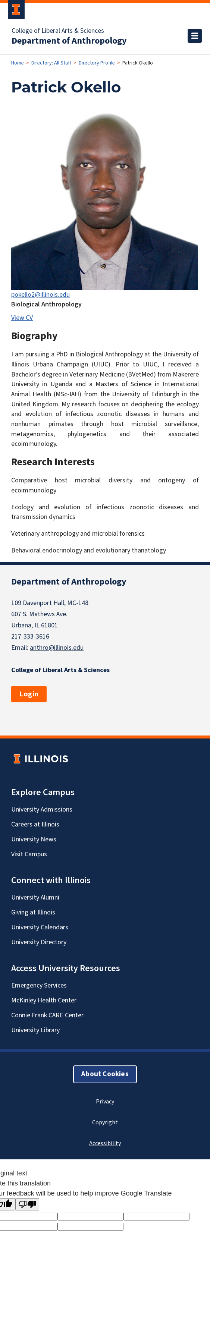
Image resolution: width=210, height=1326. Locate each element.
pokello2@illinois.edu (40, 294)
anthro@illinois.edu (57, 647)
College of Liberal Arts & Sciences (58, 30)
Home (17, 63)
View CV (22, 317)
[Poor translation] (27, 1204)
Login (28, 694)
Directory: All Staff (51, 63)
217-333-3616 (30, 636)
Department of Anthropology (69, 41)
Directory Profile (97, 63)
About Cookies (104, 1074)
